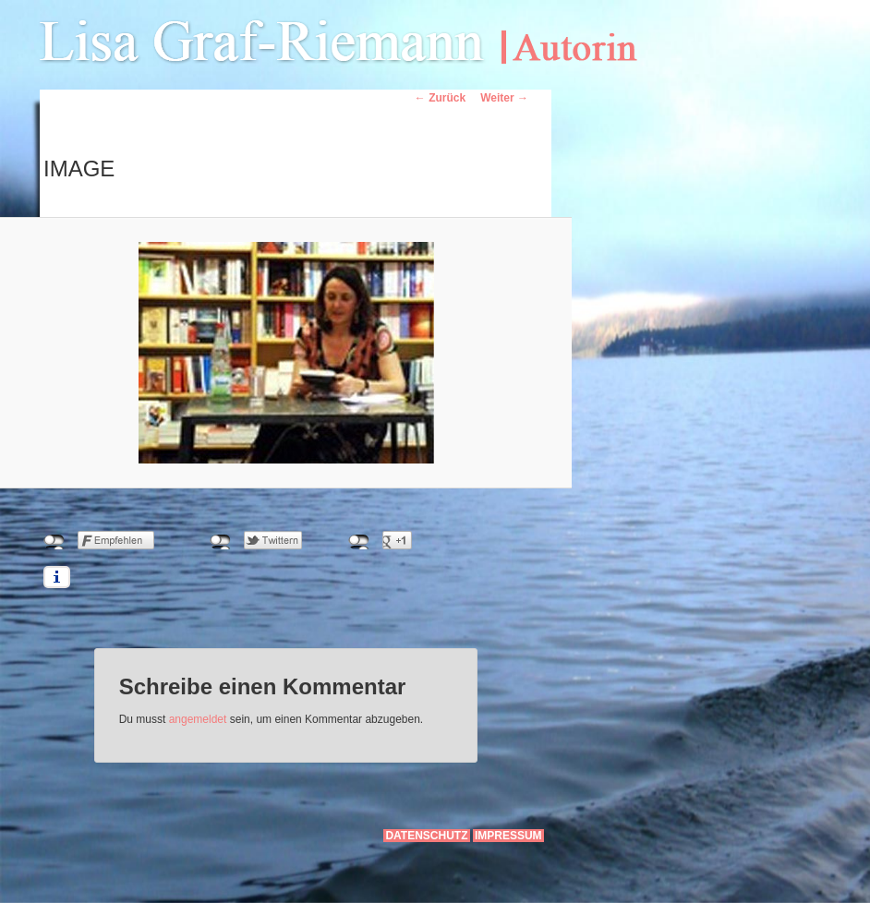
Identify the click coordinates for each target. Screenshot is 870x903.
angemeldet (198, 719)
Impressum (508, 835)
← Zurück (440, 97)
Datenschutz (426, 835)
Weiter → (504, 97)
